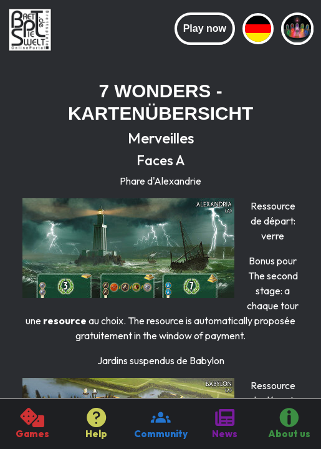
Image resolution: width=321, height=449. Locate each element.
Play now (204, 28)
